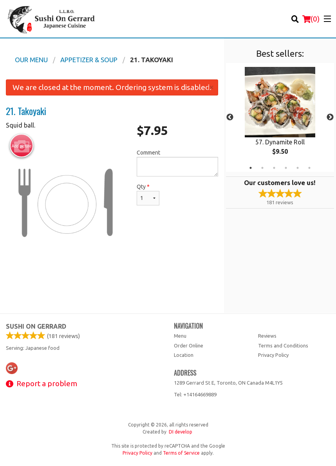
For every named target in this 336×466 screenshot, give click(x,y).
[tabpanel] (280, 117)
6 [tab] (309, 168)
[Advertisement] (112, 287)
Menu (180, 335)
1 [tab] (251, 168)
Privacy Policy (273, 355)
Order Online (188, 345)
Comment (177, 162)
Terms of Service (181, 452)
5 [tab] (298, 168)
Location (183, 355)
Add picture (22, 146)
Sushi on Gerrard (36, 326)
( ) (311, 19)
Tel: (195, 394)
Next (330, 117)
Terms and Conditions (283, 345)
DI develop (180, 431)
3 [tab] (274, 168)
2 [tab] (262, 168)
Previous (230, 117)
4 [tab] (286, 168)
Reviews (267, 335)
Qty (148, 194)
